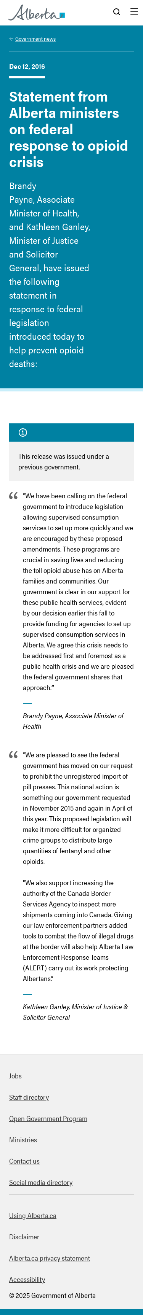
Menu (134, 12)
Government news (35, 38)
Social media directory (40, 1182)
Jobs (15, 1075)
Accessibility (27, 1279)
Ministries (23, 1139)
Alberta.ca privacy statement (49, 1258)
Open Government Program (48, 1118)
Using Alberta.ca (32, 1215)
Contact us (24, 1161)
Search (116, 12)
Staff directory (29, 1097)
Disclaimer (24, 1236)
